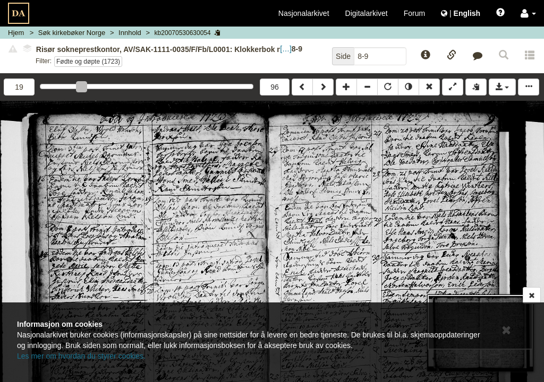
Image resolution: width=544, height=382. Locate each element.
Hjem (16, 33)
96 (274, 87)
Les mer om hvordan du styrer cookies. (81, 356)
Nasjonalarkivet (303, 13)
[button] (528, 13)
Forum (414, 13)
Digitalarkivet (366, 13)
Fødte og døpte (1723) (88, 61)
